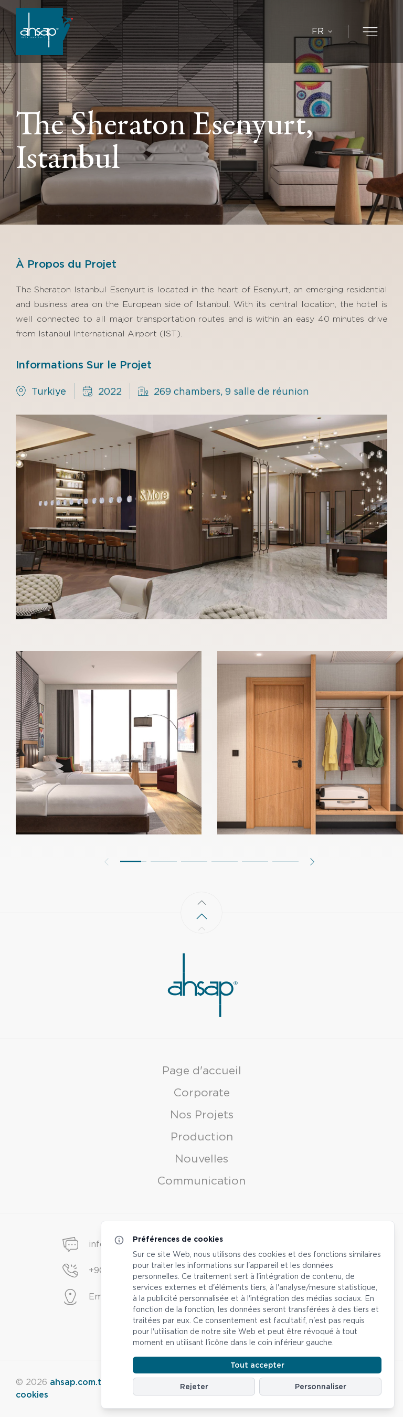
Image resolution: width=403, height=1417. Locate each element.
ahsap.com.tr (77, 1382)
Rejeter (194, 1386)
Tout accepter (257, 1365)
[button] (133, 869)
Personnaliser (320, 1386)
